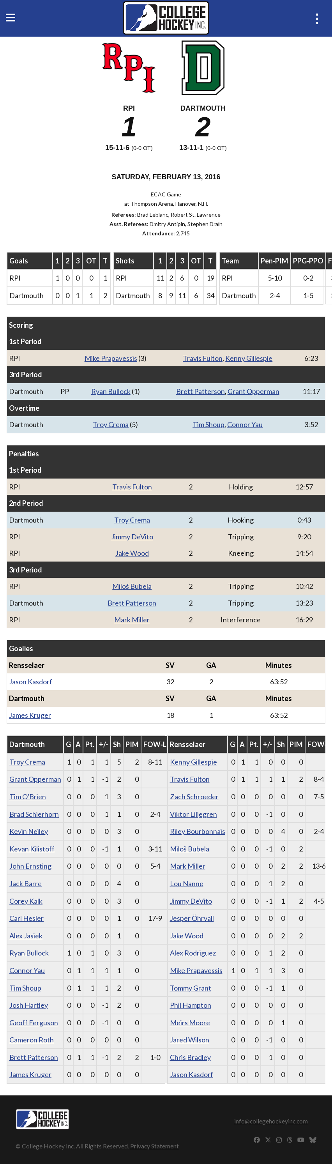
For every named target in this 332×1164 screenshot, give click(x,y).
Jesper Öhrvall (192, 918)
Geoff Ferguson (33, 1022)
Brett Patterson (200, 391)
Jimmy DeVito (132, 536)
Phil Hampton (190, 1005)
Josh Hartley (28, 1005)
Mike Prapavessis (111, 358)
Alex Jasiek (25, 935)
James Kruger (30, 715)
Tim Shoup (208, 424)
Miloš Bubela (132, 586)
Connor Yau (245, 424)
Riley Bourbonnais (197, 831)
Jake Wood (132, 553)
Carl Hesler (26, 918)
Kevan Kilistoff (32, 848)
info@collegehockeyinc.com (271, 1121)
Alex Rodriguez (193, 953)
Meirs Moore (190, 1022)
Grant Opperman (253, 391)
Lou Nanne (186, 883)
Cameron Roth (31, 1039)
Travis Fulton (203, 358)
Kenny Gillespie (248, 358)
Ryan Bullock (111, 391)
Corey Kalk (25, 901)
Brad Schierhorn (34, 814)
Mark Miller (132, 619)
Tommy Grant (190, 988)
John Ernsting (30, 866)
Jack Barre (25, 883)
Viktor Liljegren (193, 814)
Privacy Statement (154, 1146)
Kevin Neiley (28, 831)
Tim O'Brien (27, 796)
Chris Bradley (190, 1057)
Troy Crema (111, 424)
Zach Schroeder (194, 796)
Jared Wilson (189, 1039)
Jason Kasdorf (30, 681)
